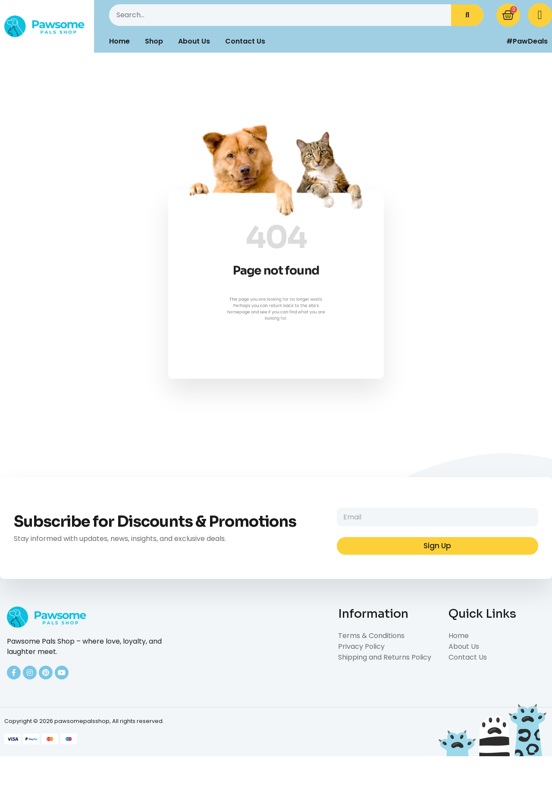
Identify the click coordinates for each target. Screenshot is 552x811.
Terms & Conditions (371, 636)
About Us (194, 41)
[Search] (467, 15)
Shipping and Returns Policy (384, 657)
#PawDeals (527, 41)
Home (119, 41)
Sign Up (437, 546)
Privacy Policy (361, 646)
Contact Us (245, 41)
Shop (154, 41)
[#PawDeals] (494, 41)
